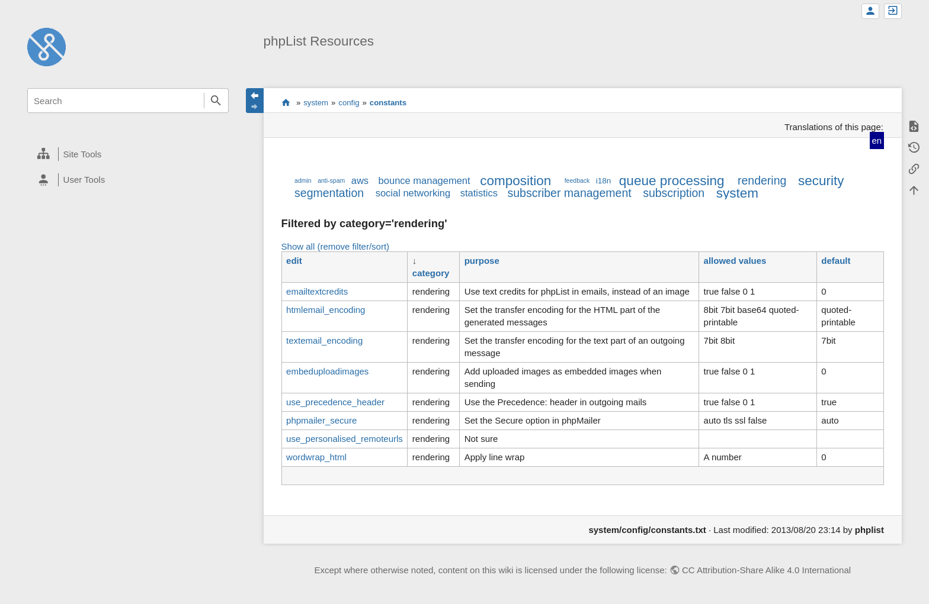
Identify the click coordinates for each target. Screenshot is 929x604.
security (821, 180)
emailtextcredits (317, 291)
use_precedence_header (335, 402)
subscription (673, 192)
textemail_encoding (324, 340)
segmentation (329, 192)
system (315, 102)
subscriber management (569, 192)
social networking (413, 193)
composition (515, 180)
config (348, 102)
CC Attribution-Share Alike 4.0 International (766, 570)
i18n (603, 180)
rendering (762, 180)
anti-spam (331, 180)
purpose (481, 261)
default (835, 261)
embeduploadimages (327, 371)
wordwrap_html (316, 457)
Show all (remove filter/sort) (335, 246)
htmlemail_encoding (325, 310)
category (431, 273)
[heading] (128, 154)
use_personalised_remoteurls (344, 439)
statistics (479, 193)
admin (303, 180)
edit (294, 261)
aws (360, 180)
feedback (577, 180)
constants (388, 102)
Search (216, 100)
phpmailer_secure (321, 420)
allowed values (735, 261)
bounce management (424, 180)
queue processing (672, 180)
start (285, 102)
